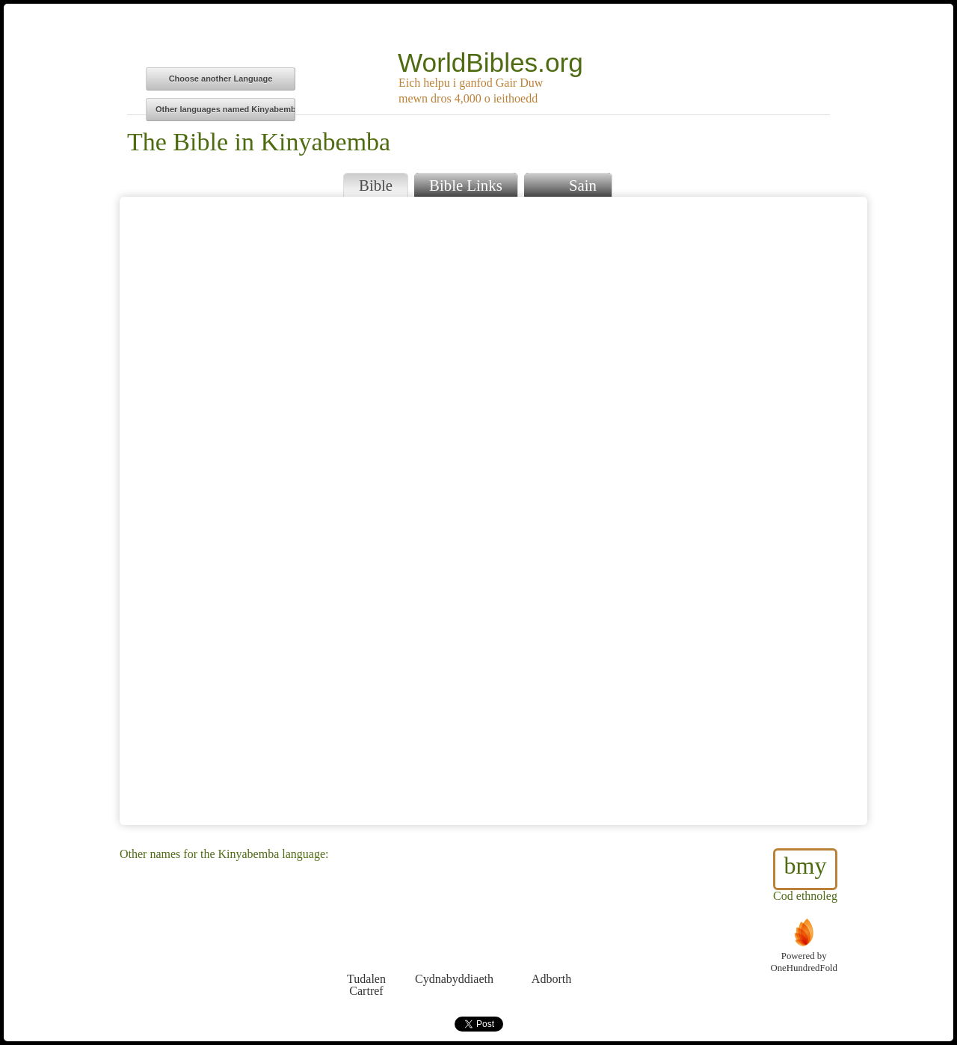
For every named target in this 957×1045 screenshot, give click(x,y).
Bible (376, 185)
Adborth (551, 951)
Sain (568, 183)
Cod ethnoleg (805, 875)
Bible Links (465, 185)
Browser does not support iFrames (493, 511)
